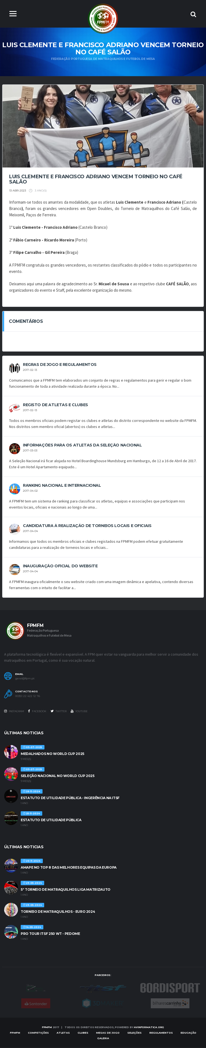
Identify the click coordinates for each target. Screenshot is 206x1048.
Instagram (14, 711)
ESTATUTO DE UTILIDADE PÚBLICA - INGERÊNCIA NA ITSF (70, 798)
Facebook (37, 711)
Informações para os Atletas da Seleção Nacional (82, 445)
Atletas (63, 1032)
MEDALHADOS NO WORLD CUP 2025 (52, 754)
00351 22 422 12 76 (27, 696)
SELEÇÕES (134, 1032)
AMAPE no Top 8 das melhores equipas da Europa (69, 868)
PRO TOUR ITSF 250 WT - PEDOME (50, 934)
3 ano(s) (38, 191)
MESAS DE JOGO (108, 1032)
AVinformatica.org (149, 1027)
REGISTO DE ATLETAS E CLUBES (55, 405)
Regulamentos (161, 1032)
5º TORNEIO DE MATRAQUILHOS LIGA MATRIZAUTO (65, 890)
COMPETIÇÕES (38, 1032)
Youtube (79, 711)
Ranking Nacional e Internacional (62, 485)
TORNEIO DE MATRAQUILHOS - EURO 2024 (58, 912)
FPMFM (47, 1027)
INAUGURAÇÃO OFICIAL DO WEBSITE (60, 566)
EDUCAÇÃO (188, 1032)
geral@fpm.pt (25, 678)
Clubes (83, 1032)
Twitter (59, 711)
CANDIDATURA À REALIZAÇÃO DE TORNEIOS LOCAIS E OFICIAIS (87, 525)
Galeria (103, 1038)
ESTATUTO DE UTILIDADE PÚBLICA (51, 820)
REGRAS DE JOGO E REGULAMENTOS (60, 364)
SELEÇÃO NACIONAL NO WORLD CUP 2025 (57, 776)
